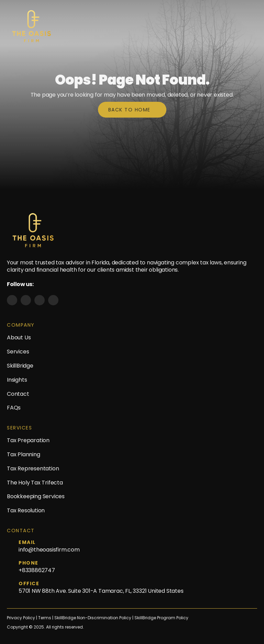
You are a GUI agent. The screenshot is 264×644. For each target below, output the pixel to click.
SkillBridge (20, 366)
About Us (19, 337)
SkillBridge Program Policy (161, 618)
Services (18, 352)
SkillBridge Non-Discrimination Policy (92, 618)
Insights (17, 380)
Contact (18, 394)
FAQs (14, 408)
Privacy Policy (21, 618)
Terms (45, 618)
